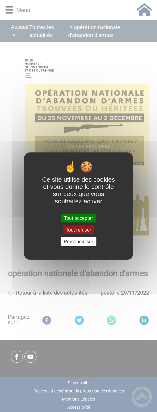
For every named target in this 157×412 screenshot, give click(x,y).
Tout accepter (78, 218)
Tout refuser (78, 229)
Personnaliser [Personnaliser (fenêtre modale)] (78, 241)
